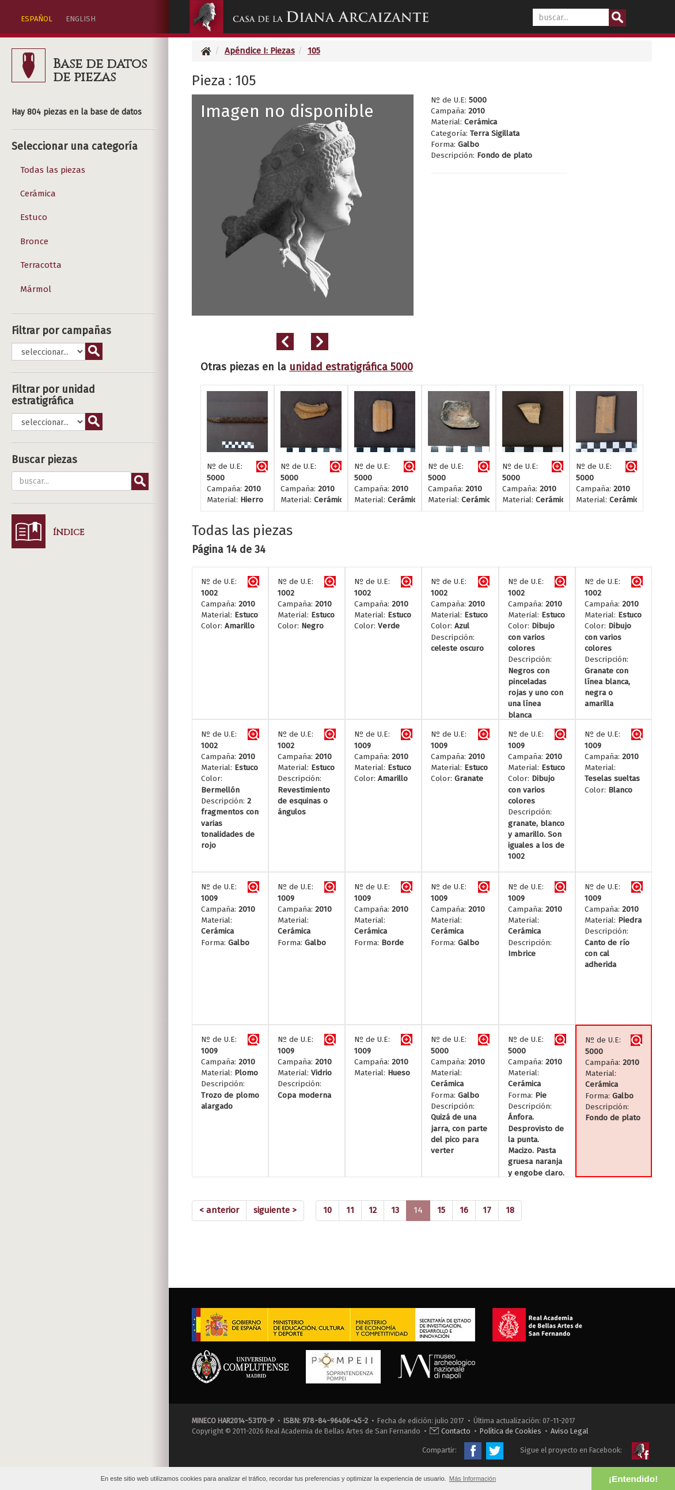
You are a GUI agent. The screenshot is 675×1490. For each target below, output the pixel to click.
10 (327, 1210)
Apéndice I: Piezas (260, 51)
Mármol (35, 289)
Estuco (33, 217)
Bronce (34, 241)
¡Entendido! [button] (633, 1479)
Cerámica (38, 193)
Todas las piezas (52, 170)
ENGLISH (81, 18)
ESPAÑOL (36, 18)
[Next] (275, 1210)
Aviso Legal (569, 1431)
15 (441, 1210)
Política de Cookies (510, 1431)
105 (314, 51)
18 (510, 1210)
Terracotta (41, 265)
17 (487, 1210)
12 (373, 1210)
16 (464, 1210)
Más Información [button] (472, 1478)
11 (350, 1210)
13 (395, 1210)
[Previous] (219, 1210)
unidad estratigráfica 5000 (351, 367)
